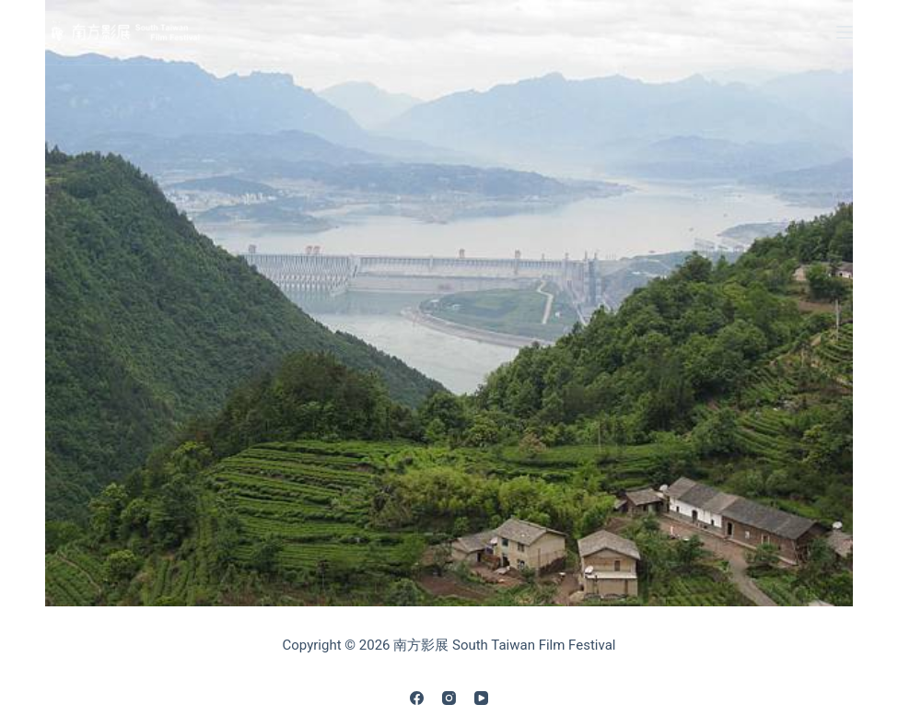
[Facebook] (417, 698)
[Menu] (844, 32)
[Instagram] (449, 698)
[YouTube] (481, 698)
